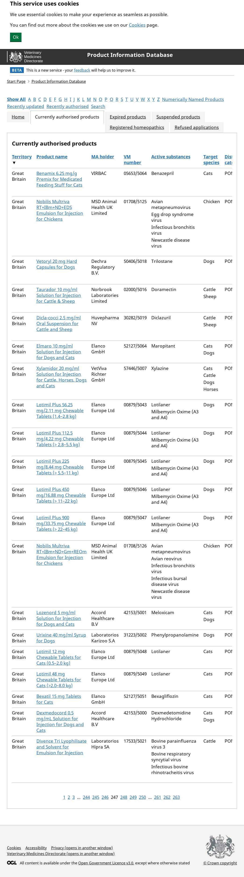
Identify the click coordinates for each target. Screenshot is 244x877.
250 (142, 797)
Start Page (16, 81)
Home (18, 117)
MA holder (102, 157)
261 (157, 797)
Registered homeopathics (137, 127)
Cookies (137, 25)
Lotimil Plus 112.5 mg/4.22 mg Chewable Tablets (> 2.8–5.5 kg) (60, 439)
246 (105, 797)
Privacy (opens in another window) (82, 847)
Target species (211, 160)
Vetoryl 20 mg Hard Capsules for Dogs (56, 264)
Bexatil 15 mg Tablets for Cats (58, 699)
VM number (132, 160)
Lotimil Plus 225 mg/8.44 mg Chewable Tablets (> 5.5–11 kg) (60, 467)
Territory (22, 157)
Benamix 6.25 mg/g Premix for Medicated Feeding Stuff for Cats (59, 179)
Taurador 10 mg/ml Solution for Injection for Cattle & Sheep (58, 295)
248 (123, 797)
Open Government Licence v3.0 (105, 863)
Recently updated (25, 106)
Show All (16, 99)
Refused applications (197, 127)
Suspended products (178, 117)
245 (95, 797)
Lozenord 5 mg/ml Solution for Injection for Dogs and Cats (58, 618)
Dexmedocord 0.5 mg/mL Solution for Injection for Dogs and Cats (60, 721)
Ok (16, 37)
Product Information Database (130, 54)
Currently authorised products (67, 117)
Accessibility (36, 847)
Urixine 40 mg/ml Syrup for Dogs (61, 638)
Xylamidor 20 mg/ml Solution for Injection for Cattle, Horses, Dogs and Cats (61, 377)
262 (166, 797)
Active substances (170, 157)
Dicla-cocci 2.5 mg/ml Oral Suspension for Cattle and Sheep (58, 323)
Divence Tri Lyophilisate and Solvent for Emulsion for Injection (61, 747)
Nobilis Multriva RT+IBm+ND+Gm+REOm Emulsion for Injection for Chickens (61, 554)
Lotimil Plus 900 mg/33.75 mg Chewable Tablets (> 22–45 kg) (61, 523)
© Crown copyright (220, 862)
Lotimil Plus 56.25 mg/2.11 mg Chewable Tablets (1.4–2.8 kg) (60, 410)
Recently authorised (67, 106)
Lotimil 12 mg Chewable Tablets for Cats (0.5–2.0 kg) (58, 657)
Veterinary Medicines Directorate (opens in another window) (61, 853)
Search (98, 106)
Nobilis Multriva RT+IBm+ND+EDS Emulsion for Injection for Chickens (59, 210)
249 (133, 797)
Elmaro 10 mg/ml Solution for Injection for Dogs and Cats (58, 352)
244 (86, 797)
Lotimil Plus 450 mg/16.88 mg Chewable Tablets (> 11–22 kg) (61, 495)
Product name (51, 157)
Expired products (128, 117)
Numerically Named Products (193, 99)
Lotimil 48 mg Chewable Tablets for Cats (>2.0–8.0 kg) (58, 680)
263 (176, 797)
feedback (82, 70)
